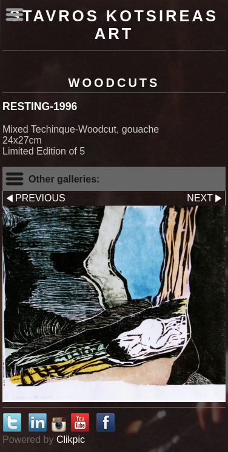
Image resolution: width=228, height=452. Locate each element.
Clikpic (70, 439)
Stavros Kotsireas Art (114, 24)
